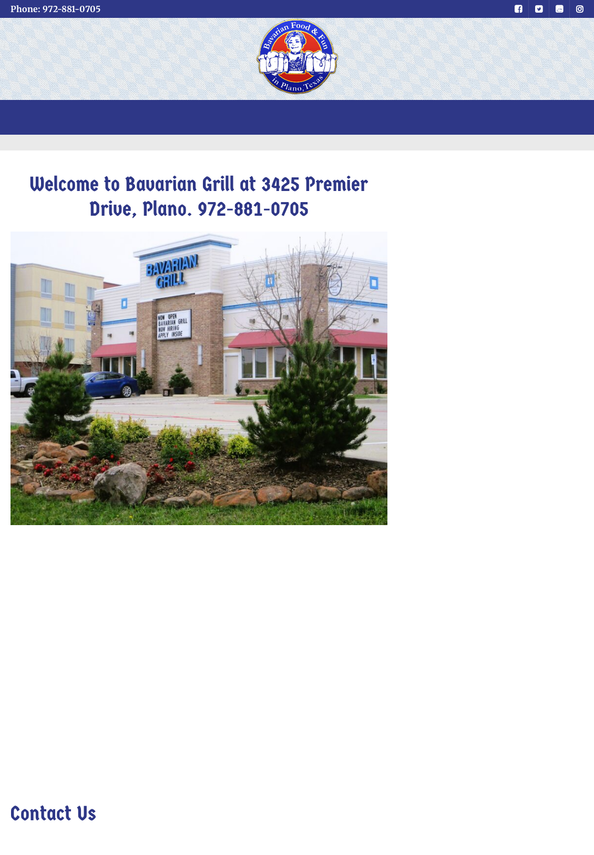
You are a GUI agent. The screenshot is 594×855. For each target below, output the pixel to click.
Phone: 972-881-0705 (55, 9)
